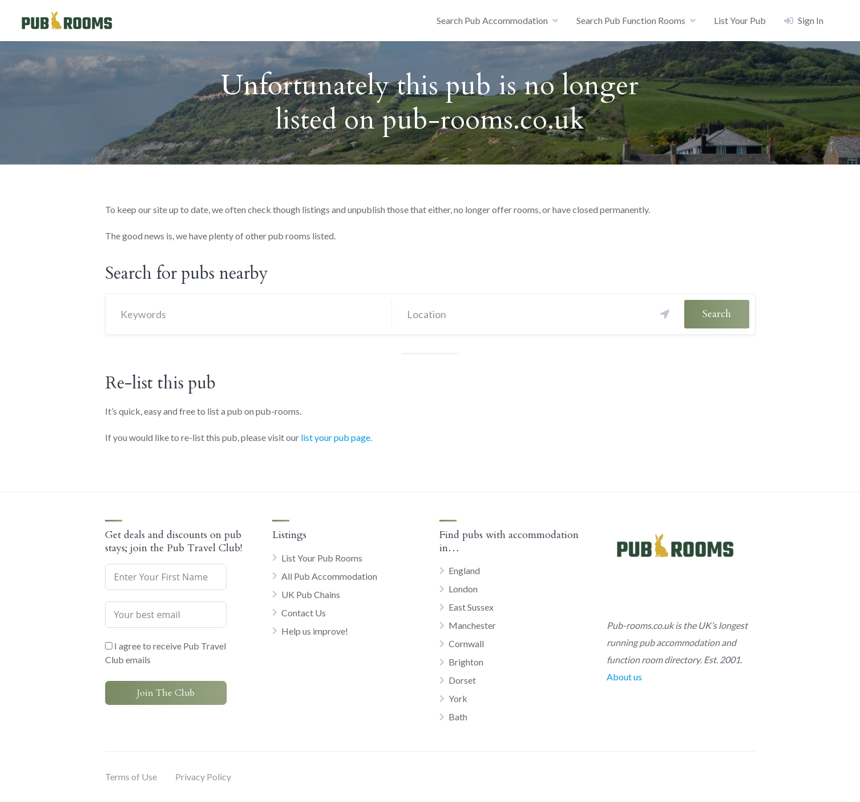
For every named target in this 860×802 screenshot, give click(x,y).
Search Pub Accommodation (492, 20)
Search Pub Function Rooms (630, 20)
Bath (458, 716)
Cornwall (466, 643)
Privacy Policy (203, 776)
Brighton (466, 661)
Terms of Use (131, 776)
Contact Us (303, 612)
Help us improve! (314, 630)
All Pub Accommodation (329, 576)
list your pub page (335, 437)
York (458, 698)
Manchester (472, 625)
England (464, 570)
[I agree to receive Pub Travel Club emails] (108, 645)
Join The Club (166, 693)
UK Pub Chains (310, 594)
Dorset (462, 680)
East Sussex (471, 607)
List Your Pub (740, 20)
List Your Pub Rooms (321, 557)
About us (624, 676)
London (463, 588)
